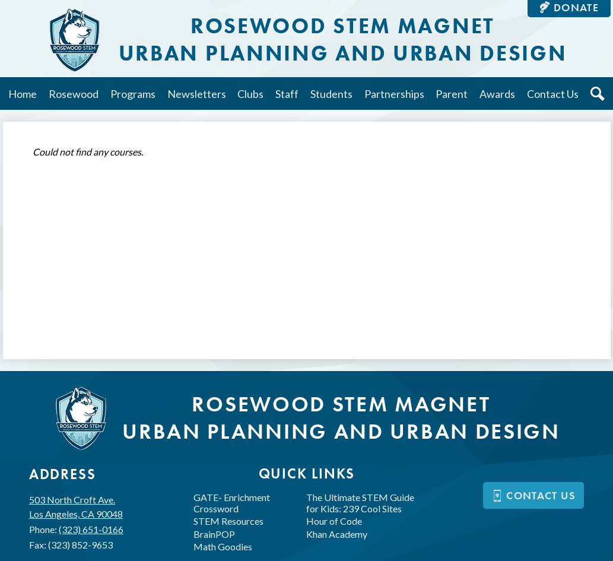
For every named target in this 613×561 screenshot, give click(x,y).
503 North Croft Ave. (76, 507)
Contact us (533, 495)
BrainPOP (214, 534)
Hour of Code (334, 521)
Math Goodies (222, 546)
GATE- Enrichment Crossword (231, 503)
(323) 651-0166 (91, 529)
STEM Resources (228, 521)
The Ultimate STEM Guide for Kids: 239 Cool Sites (360, 503)
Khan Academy (336, 534)
